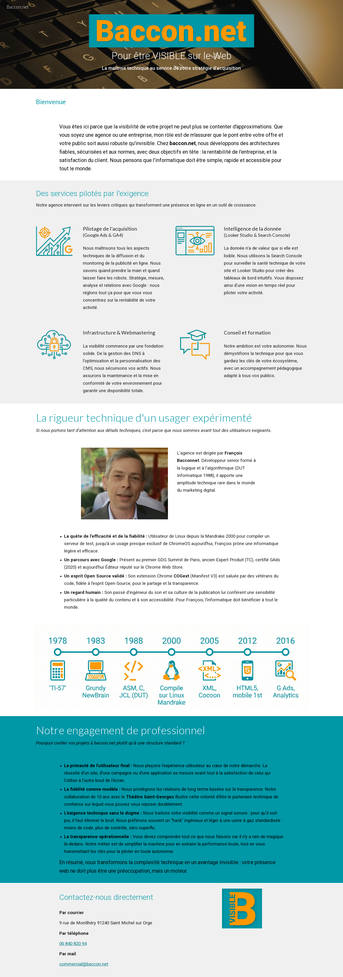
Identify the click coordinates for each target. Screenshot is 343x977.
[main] (171, 61)
